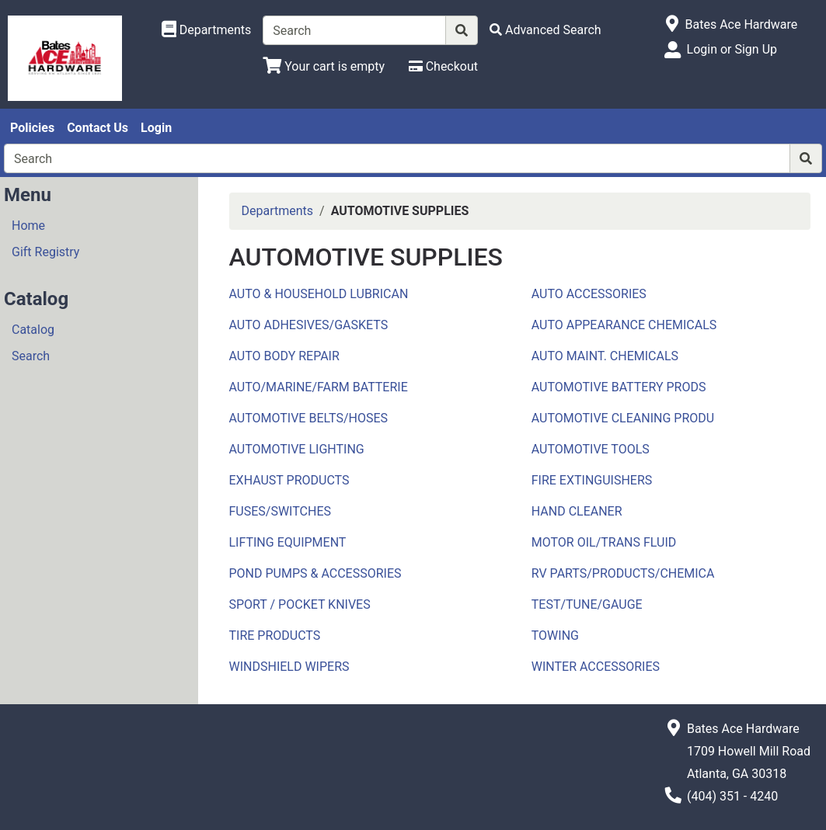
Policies (32, 127)
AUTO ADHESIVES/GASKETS (309, 325)
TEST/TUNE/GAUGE (587, 604)
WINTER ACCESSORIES (595, 666)
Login (156, 127)
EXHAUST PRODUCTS (289, 480)
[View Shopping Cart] (324, 66)
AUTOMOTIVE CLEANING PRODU (622, 418)
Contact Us (97, 127)
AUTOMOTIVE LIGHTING (296, 449)
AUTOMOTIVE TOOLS (590, 449)
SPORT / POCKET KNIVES (300, 604)
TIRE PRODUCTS (275, 635)
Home (28, 225)
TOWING (555, 635)
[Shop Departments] (207, 30)
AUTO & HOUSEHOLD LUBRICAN (319, 294)
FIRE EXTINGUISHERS (592, 480)
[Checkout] (443, 66)
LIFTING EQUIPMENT (288, 542)
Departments (278, 210)
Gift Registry (45, 252)
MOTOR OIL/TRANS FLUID (604, 542)
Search (31, 356)
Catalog (33, 329)
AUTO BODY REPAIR (284, 356)
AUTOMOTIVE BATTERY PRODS (618, 387)
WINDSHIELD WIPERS (289, 666)
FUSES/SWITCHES (280, 511)
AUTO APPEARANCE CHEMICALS (624, 325)
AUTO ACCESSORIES (589, 294)
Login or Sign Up (732, 49)
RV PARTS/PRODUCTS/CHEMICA (623, 573)
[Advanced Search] (545, 30)
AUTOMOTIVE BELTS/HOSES (309, 418)
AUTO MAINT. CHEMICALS (604, 356)
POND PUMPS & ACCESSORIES (315, 573)
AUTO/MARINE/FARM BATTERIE (318, 387)
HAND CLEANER (576, 511)
